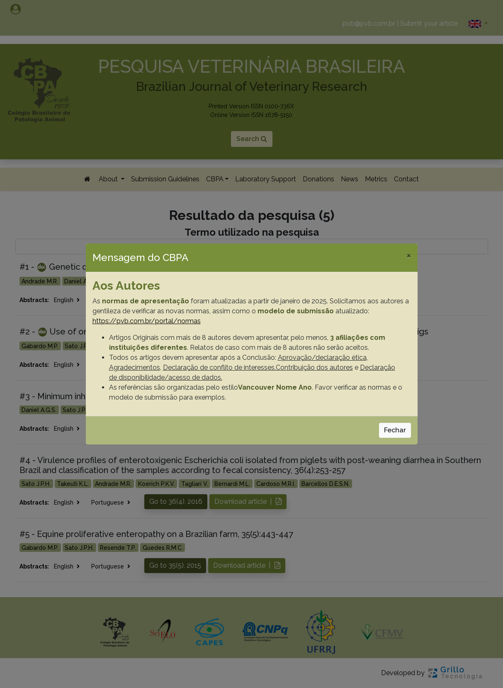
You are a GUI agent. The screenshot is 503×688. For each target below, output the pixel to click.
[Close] (409, 255)
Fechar (395, 430)
